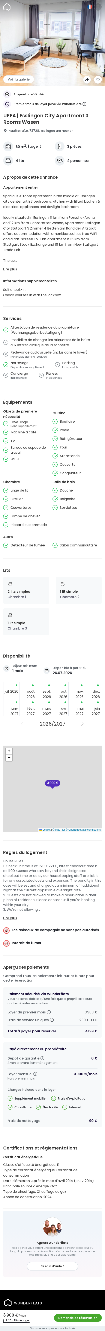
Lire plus (10, 269)
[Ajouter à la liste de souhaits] (98, 80)
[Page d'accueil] (6, 7)
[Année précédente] (22, 724)
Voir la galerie (19, 79)
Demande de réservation (78, 1318)
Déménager (22, 1320)
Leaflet (44, 829)
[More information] (84, 104)
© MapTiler (58, 829)
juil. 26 (7, 1320)
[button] (52, 784)
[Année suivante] (83, 724)
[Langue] (90, 7)
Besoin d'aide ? (52, 1266)
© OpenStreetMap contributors (83, 829)
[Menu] (98, 7)
